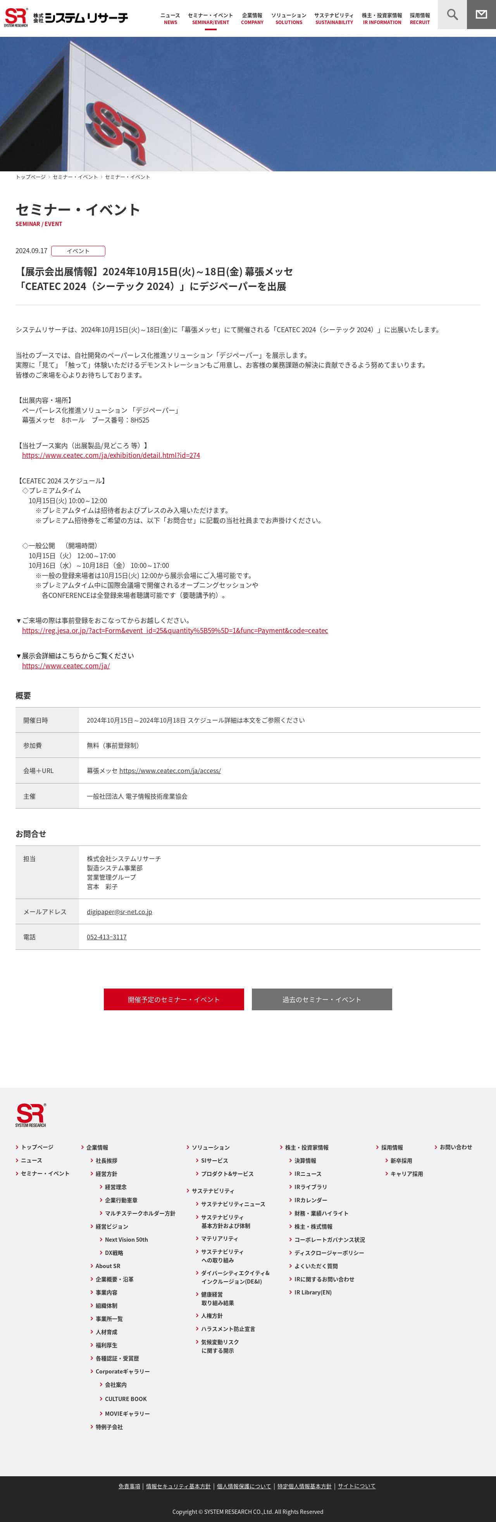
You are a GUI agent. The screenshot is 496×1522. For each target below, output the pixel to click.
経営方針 (106, 1173)
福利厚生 (106, 1344)
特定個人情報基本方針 (304, 1485)
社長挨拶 (106, 1159)
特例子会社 (108, 1426)
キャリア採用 (407, 1173)
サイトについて (355, 1485)
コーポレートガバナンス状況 (330, 1238)
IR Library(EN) (313, 1291)
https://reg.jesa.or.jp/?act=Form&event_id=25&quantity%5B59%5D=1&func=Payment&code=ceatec (175, 630)
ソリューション (289, 18)
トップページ (31, 176)
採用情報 (420, 18)
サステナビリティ (334, 18)
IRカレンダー (311, 1199)
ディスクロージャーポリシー (330, 1252)
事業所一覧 (108, 1318)
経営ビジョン (111, 1225)
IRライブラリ (311, 1186)
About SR (107, 1265)
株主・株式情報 (314, 1225)
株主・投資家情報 (382, 18)
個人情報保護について (244, 1485)
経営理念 (115, 1186)
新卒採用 (402, 1159)
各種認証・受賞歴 (117, 1357)
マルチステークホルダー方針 (140, 1212)
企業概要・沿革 (114, 1278)
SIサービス (214, 1159)
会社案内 (115, 1383)
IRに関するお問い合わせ (325, 1278)
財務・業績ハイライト (322, 1212)
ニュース (170, 18)
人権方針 (211, 1314)
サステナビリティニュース (233, 1203)
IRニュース (308, 1173)
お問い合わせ (456, 1146)
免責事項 (130, 1485)
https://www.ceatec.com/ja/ (66, 665)
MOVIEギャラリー (127, 1413)
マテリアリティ (219, 1237)
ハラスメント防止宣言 (228, 1328)
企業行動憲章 (121, 1199)
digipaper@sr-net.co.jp (120, 911)
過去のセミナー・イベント (322, 998)
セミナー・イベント (210, 18)
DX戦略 (114, 1252)
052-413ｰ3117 (107, 936)
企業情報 (252, 18)
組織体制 (106, 1304)
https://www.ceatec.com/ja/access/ (170, 770)
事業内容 (106, 1291)
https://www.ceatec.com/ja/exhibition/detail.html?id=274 (111, 455)
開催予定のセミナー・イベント (174, 998)
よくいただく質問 (316, 1265)
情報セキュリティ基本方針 (179, 1485)
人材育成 (106, 1331)
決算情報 (306, 1159)
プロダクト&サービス (227, 1173)
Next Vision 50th (126, 1238)
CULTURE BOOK (125, 1398)
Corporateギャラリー (122, 1370)
